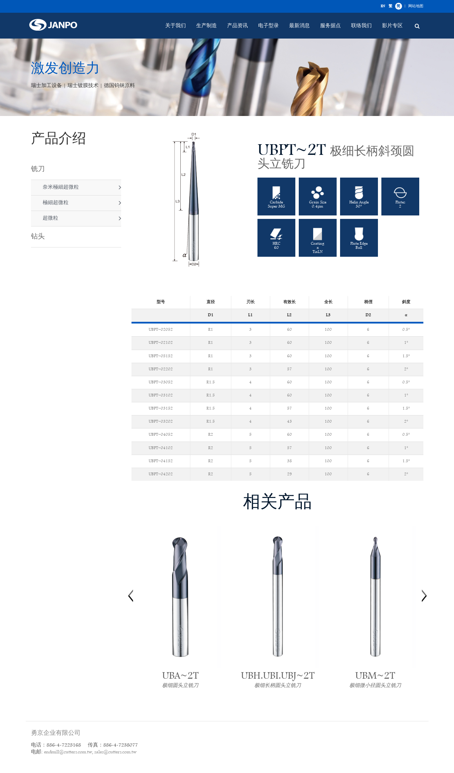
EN (383, 6)
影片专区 (392, 26)
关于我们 (175, 26)
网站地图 (415, 6)
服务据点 (330, 26)
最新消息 (299, 26)
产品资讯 (237, 26)
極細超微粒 (54, 203)
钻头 (38, 237)
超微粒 (49, 218)
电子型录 (268, 26)
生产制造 (206, 26)
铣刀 (38, 169)
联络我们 (361, 26)
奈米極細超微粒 (60, 187)
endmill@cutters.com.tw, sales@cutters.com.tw (90, 752)
